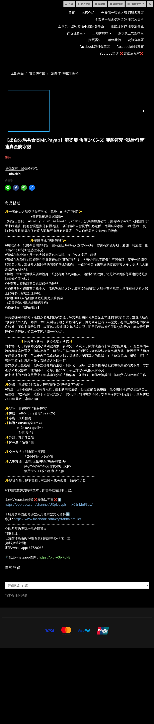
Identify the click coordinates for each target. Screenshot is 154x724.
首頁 (71, 12)
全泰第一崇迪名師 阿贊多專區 (122, 12)
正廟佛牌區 (101, 33)
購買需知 (94, 40)
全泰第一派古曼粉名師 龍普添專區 (119, 19)
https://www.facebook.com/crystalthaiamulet (47, 519)
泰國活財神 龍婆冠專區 (127, 26)
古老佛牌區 (76, 33)
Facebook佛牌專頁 (130, 46)
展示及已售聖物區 (131, 33)
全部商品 (17, 73)
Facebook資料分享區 (95, 46)
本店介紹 (88, 12)
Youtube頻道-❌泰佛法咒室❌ (122, 53)
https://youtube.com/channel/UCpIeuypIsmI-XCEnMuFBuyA (49, 504)
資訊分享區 (136, 40)
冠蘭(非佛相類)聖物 (65, 73)
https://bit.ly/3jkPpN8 (54, 557)
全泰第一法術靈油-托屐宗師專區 (81, 26)
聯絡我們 (114, 40)
